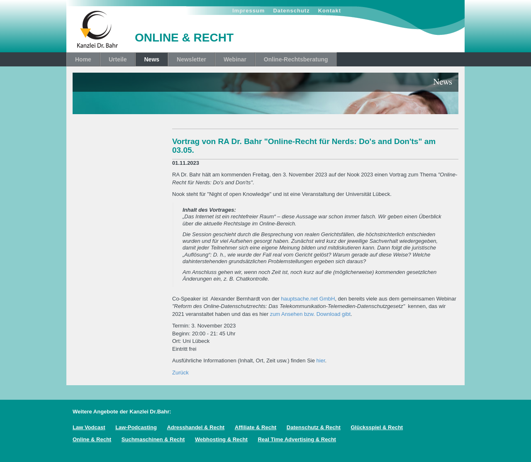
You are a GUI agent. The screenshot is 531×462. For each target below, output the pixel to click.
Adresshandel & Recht (195, 427)
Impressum (248, 10)
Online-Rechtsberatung (296, 59)
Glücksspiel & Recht (377, 427)
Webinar (235, 59)
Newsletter (191, 59)
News (151, 59)
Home (83, 59)
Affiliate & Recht (255, 427)
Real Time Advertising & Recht (297, 439)
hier (321, 360)
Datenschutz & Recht (314, 427)
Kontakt (329, 10)
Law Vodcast (89, 427)
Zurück (180, 372)
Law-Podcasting (136, 427)
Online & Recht (92, 439)
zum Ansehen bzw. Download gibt (310, 314)
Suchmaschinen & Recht (153, 439)
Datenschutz (291, 10)
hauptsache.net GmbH (308, 299)
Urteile (118, 59)
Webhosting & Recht (221, 439)
